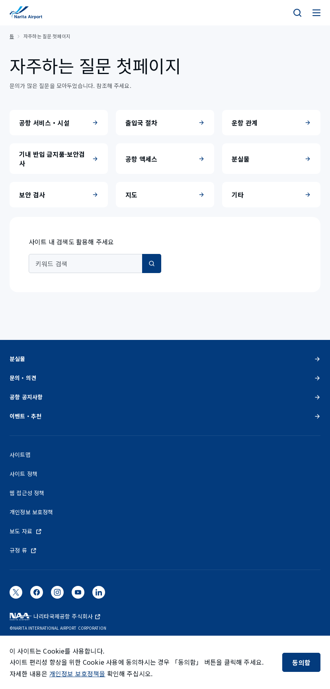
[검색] (151, 263)
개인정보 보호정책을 (77, 673)
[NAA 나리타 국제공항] (26, 12)
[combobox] (95, 263)
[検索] (297, 12)
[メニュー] (316, 12)
